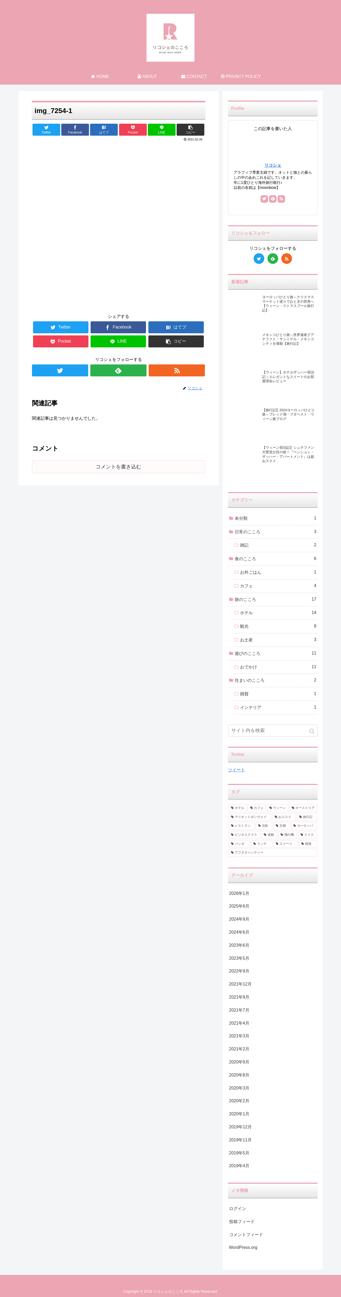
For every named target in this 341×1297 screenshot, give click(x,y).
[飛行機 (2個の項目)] (287, 835)
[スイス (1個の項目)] (307, 835)
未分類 (275, 518)
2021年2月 (239, 1049)
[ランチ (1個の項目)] (261, 844)
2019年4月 (239, 1165)
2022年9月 (239, 971)
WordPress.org (243, 1247)
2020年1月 (239, 1114)
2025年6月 (239, 906)
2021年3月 (239, 1036)
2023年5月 (239, 958)
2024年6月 (239, 932)
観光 (278, 626)
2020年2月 (239, 1101)
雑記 (278, 545)
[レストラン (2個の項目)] (242, 826)
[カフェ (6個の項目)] (257, 808)
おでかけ (278, 667)
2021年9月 (239, 997)
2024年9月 (239, 919)
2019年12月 (240, 1127)
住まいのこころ (275, 680)
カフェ (278, 586)
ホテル (278, 613)
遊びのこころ (275, 653)
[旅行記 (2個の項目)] (307, 817)
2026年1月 (239, 893)
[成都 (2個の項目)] (269, 835)
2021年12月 (240, 984)
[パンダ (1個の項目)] (239, 844)
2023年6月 (239, 945)
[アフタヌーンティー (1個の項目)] (273, 853)
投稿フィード (242, 1221)
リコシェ (272, 165)
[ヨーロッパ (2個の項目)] (304, 826)
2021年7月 (239, 1010)
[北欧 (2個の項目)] (264, 826)
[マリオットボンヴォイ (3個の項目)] (250, 817)
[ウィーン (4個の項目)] (277, 808)
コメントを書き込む (118, 466)
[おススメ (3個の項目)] (284, 817)
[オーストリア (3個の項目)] (303, 808)
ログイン (237, 1208)
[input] (273, 731)
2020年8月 (239, 1075)
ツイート (236, 770)
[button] (312, 731)
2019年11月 (240, 1140)
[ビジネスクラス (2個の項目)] (244, 835)
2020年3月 (239, 1088)
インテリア (278, 707)
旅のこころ (275, 599)
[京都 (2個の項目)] (281, 826)
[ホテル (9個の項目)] (238, 808)
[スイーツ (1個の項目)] (285, 844)
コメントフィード (246, 1234)
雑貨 (278, 694)
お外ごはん (278, 572)
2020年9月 (239, 1062)
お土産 (278, 640)
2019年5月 (239, 1153)
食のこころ (275, 559)
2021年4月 (239, 1023)
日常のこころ (275, 532)
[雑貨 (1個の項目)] (308, 844)
